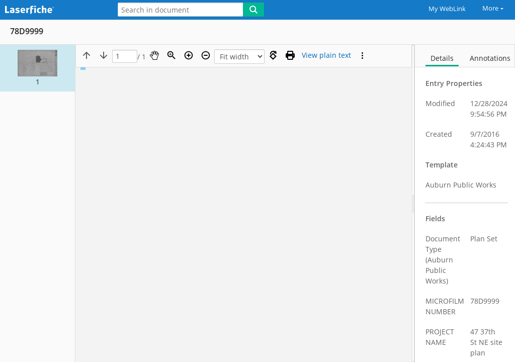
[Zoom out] (205, 55)
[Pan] (154, 55)
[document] (465, 203)
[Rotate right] (273, 55)
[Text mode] (326, 55)
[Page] (124, 56)
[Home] (53, 10)
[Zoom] (171, 55)
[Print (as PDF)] (290, 55)
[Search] (253, 10)
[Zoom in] (188, 55)
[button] (37, 68)
